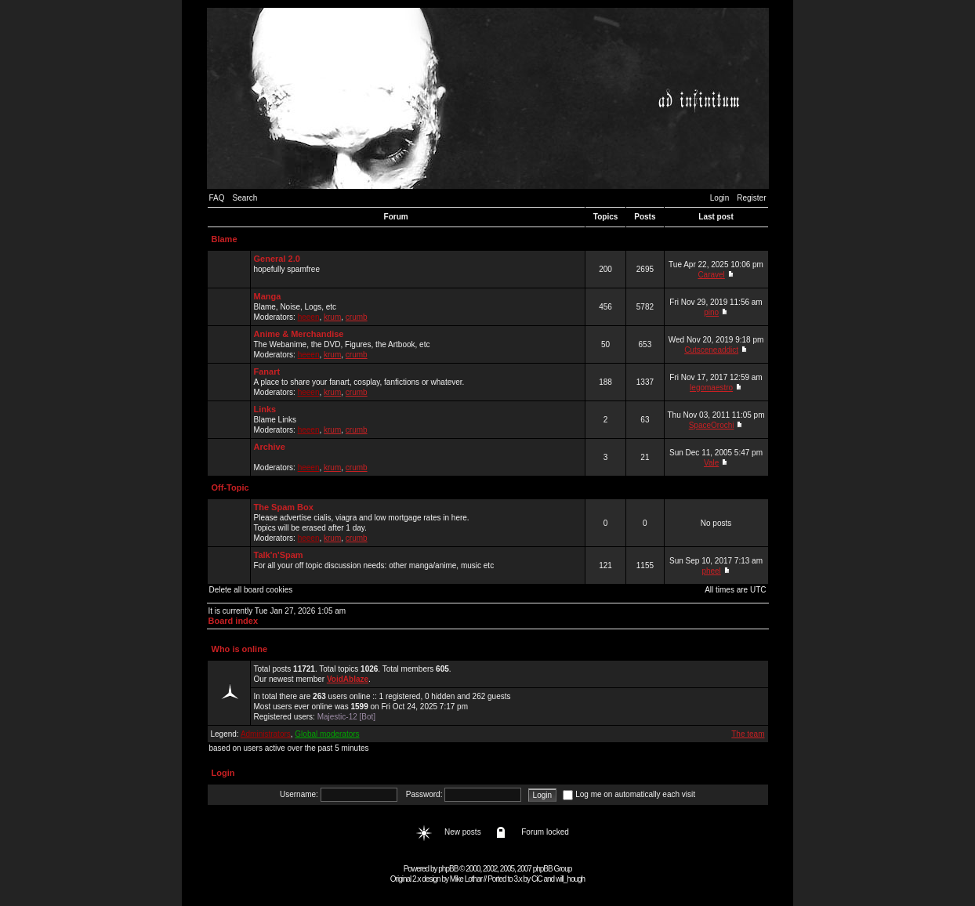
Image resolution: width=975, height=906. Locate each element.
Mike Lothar (466, 879)
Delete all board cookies (251, 589)
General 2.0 (277, 258)
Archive (269, 446)
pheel (710, 571)
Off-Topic (230, 487)
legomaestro (711, 387)
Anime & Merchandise (299, 334)
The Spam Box (284, 507)
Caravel (711, 274)
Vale (711, 462)
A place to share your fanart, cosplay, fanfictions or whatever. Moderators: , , (418, 382)
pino (711, 312)
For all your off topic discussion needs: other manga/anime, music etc (418, 565)
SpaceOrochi (711, 425)
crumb (357, 317)
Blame (224, 239)
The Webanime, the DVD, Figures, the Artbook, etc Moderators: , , (418, 344)
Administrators (266, 734)
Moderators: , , (418, 457)
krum (332, 317)
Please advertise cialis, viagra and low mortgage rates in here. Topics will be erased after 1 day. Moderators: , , (418, 522)
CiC (536, 879)
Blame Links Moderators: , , (418, 419)
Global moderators (327, 734)
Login (719, 198)
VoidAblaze (347, 679)
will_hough (570, 879)
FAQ (217, 198)
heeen (309, 317)
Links (265, 409)
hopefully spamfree (418, 269)
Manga (267, 296)
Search (245, 198)
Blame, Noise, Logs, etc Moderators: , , (418, 306)
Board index (233, 620)
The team (747, 734)
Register (751, 198)
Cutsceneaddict (711, 350)
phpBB (448, 868)
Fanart (267, 371)
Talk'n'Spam (278, 555)
